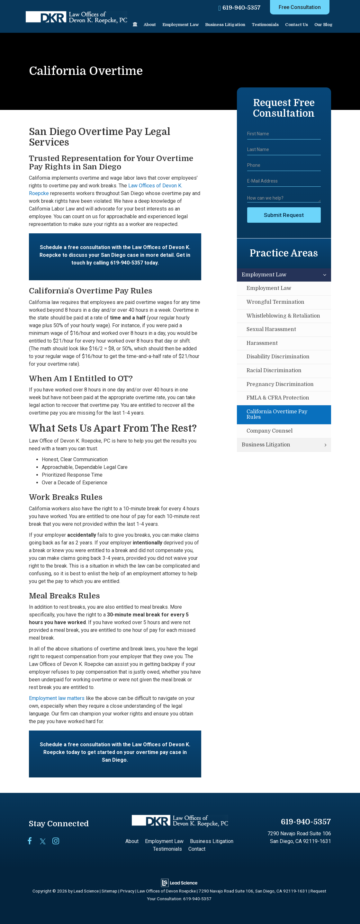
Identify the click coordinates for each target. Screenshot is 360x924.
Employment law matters (57, 698)
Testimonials (265, 24)
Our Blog (323, 24)
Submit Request (284, 215)
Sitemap (109, 890)
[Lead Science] (179, 882)
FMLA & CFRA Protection (278, 398)
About (150, 24)
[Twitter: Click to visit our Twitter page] (45, 842)
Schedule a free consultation (75, 247)
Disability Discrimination (278, 357)
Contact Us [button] (296, 24)
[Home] (135, 25)
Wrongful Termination (275, 302)
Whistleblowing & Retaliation (283, 316)
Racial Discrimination (274, 370)
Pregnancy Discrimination (280, 384)
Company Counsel (269, 431)
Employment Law (264, 275)
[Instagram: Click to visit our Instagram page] (58, 842)
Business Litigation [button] (225, 24)
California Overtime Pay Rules (277, 414)
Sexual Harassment (271, 329)
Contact (196, 849)
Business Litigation (266, 445)
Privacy (127, 890)
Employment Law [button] (180, 24)
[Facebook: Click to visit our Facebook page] (33, 842)
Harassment (262, 343)
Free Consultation (300, 7)
